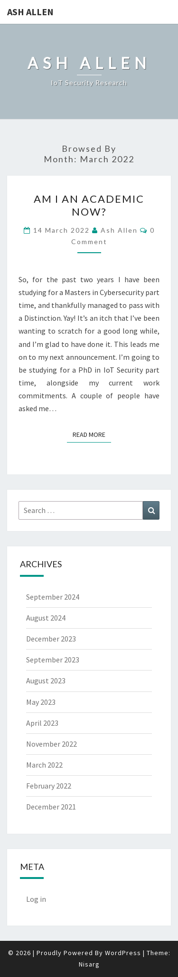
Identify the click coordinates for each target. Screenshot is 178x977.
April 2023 (42, 723)
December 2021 (51, 806)
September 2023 (52, 659)
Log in (36, 899)
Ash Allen (30, 12)
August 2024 (46, 617)
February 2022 (48, 785)
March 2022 (44, 765)
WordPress (123, 952)
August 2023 (46, 680)
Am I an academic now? (89, 204)
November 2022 (51, 744)
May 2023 (41, 702)
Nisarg (89, 964)
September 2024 (52, 597)
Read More (92, 434)
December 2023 (51, 638)
